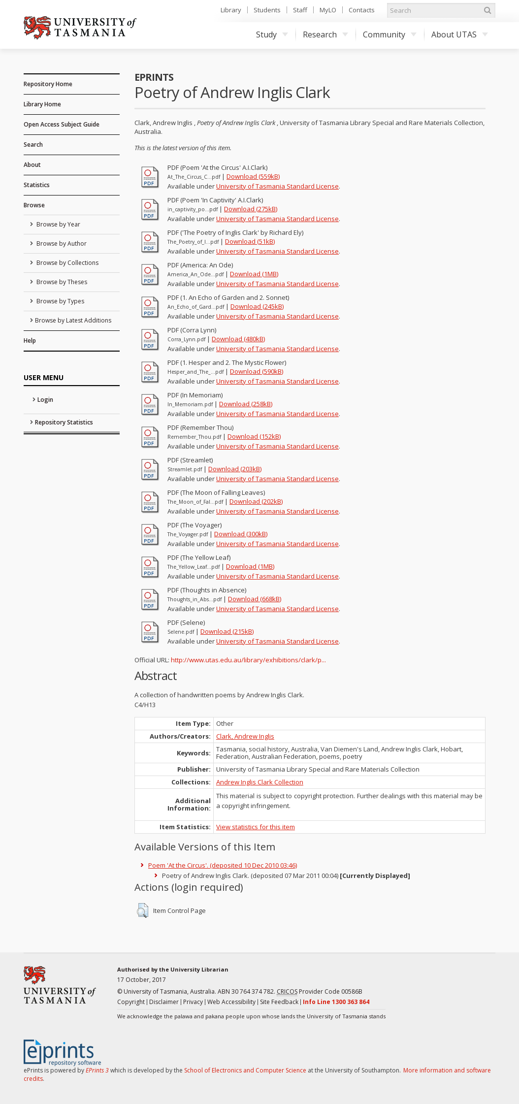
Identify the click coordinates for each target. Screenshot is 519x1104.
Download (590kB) (256, 371)
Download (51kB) (250, 241)
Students (267, 9)
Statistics (37, 185)
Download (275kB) (250, 208)
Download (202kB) (256, 501)
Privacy (193, 1002)
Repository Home (48, 84)
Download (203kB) (234, 468)
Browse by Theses (61, 282)
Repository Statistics (64, 422)
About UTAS (459, 34)
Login (45, 399)
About (32, 165)
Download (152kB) (254, 436)
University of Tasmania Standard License (277, 186)
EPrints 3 (97, 1070)
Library (231, 9)
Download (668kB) (254, 598)
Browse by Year (57, 224)
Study (272, 34)
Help (30, 340)
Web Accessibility (231, 1002)
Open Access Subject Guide (61, 124)
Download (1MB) (254, 273)
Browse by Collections (66, 263)
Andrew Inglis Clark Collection (259, 782)
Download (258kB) (245, 403)
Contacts (362, 9)
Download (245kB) (257, 306)
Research (325, 34)
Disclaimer (164, 1002)
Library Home (42, 104)
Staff (300, 9)
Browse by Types (59, 301)
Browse (34, 205)
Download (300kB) (240, 533)
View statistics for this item (255, 826)
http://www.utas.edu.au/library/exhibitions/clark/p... (248, 659)
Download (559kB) (253, 176)
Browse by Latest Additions (73, 320)
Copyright (131, 1002)
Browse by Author (61, 243)
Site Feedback (279, 1002)
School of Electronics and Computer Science (245, 1070)
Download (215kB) (227, 631)
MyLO (328, 9)
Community (390, 34)
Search (33, 144)
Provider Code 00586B (319, 991)
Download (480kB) (238, 338)
